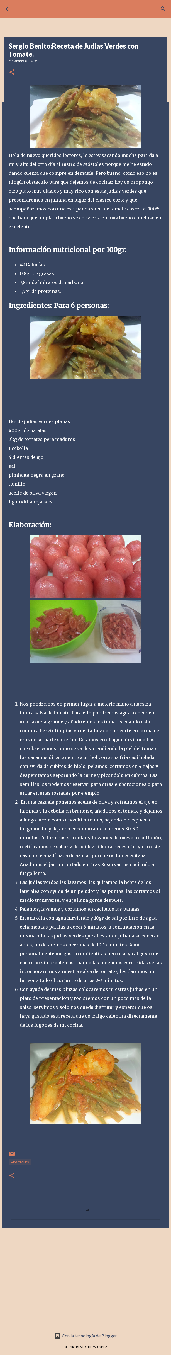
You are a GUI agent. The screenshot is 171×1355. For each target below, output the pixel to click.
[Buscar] (163, 9)
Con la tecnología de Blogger (85, 1335)
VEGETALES (20, 1162)
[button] (12, 72)
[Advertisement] (85, 1276)
